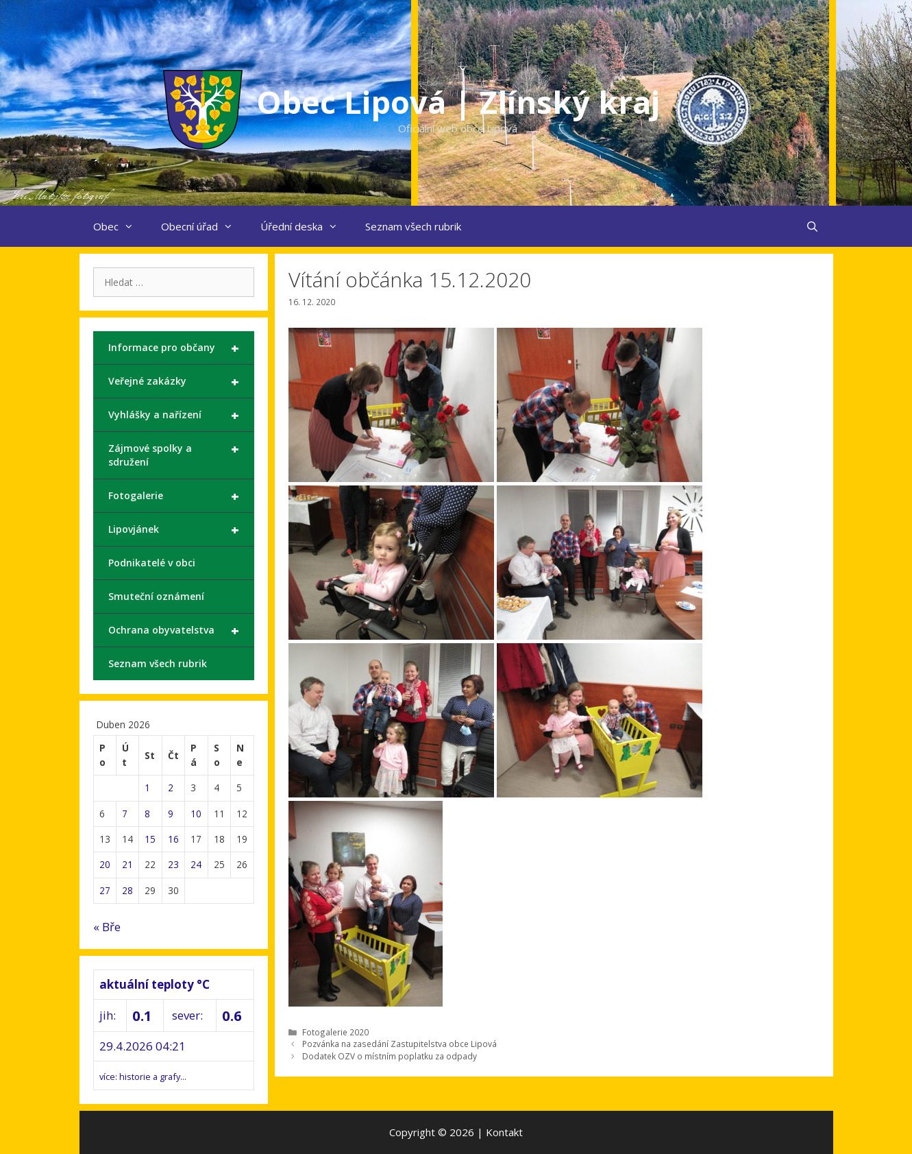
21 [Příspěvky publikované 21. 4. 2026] (127, 864)
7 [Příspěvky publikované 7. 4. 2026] (124, 813)
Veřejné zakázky (173, 381)
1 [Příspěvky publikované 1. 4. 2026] (147, 787)
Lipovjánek (173, 529)
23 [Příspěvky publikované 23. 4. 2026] (173, 864)
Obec (120, 226)
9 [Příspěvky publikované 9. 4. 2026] (170, 813)
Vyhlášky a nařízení (173, 415)
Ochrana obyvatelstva (173, 630)
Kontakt (504, 1132)
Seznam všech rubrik (413, 226)
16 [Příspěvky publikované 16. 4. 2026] (173, 838)
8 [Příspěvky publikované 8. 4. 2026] (147, 813)
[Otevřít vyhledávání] (812, 226)
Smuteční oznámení (156, 596)
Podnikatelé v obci (151, 562)
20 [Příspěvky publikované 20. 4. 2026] (104, 864)
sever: (187, 1015)
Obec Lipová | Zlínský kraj (458, 102)
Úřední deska (306, 226)
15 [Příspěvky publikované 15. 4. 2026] (150, 838)
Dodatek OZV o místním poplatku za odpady (389, 1055)
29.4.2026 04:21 (142, 1046)
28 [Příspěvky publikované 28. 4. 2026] (127, 890)
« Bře (107, 927)
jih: (107, 1015)
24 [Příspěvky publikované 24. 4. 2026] (195, 864)
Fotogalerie (173, 496)
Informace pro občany (173, 348)
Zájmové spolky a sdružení (173, 454)
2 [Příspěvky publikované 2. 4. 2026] (170, 787)
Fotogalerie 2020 (335, 1031)
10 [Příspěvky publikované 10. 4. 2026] (195, 813)
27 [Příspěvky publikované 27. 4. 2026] (104, 890)
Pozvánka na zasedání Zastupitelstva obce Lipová (399, 1043)
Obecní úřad (204, 226)
